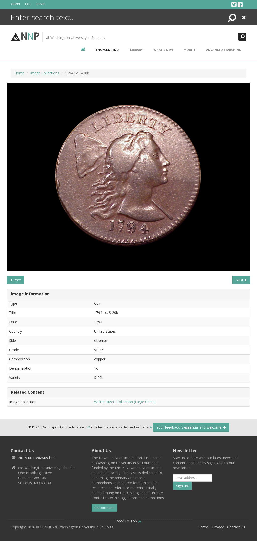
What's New (163, 50)
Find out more (104, 508)
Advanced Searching (223, 50)
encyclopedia (107, 50)
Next (241, 279)
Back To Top (128, 521)
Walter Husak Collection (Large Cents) (125, 401)
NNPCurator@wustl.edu (37, 457)
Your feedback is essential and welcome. (191, 427)
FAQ (28, 4)
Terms (203, 527)
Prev (15, 279)
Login (40, 4)
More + (190, 50)
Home (19, 73)
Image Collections (44, 73)
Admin (15, 4)
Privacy (218, 527)
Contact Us (236, 527)
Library (136, 50)
